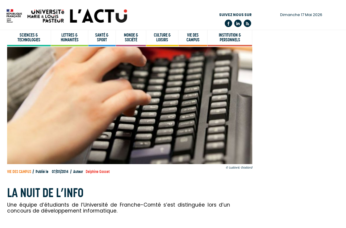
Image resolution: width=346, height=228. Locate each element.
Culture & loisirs (162, 37)
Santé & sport (102, 37)
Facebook (228, 23)
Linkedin (238, 23)
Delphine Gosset (98, 171)
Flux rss (247, 23)
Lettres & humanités (70, 37)
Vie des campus (193, 37)
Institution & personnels (230, 37)
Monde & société (131, 37)
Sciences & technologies (28, 37)
